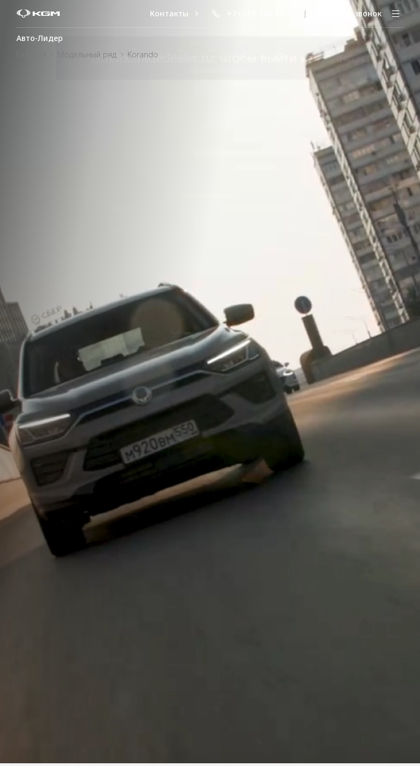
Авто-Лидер (39, 38)
